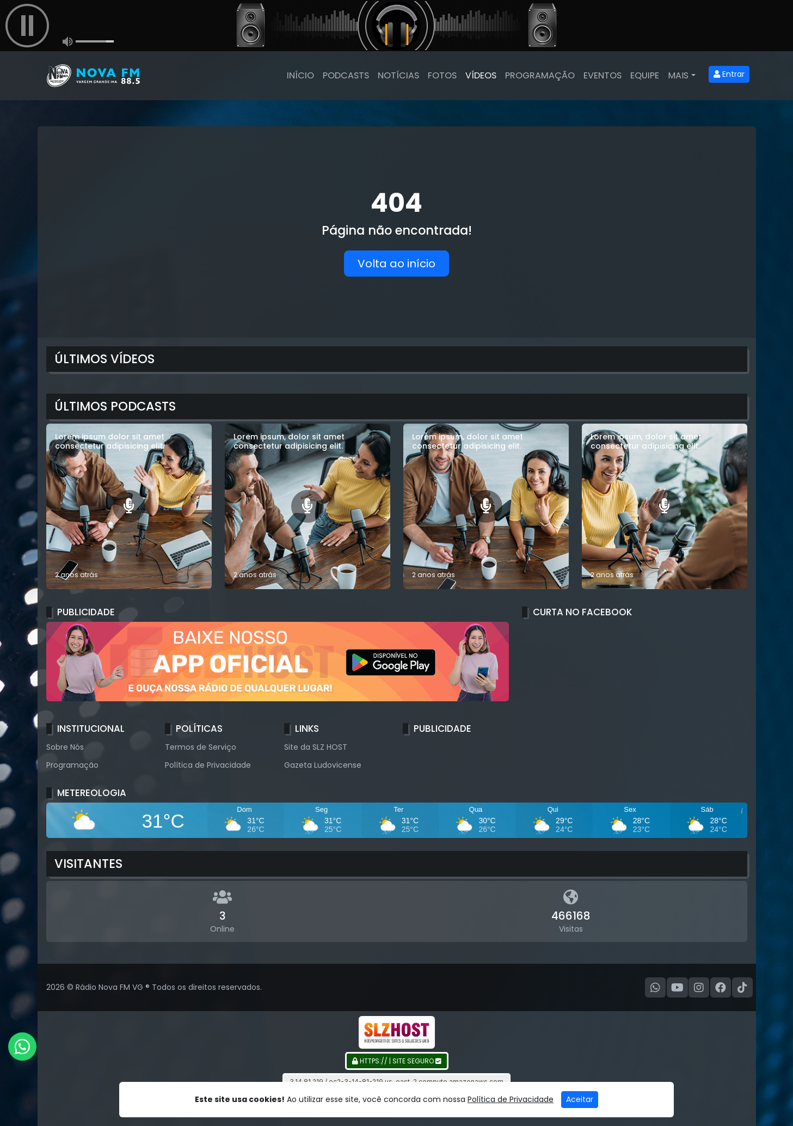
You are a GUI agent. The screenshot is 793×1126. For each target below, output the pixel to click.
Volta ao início (396, 263)
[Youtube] (677, 987)
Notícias (398, 75)
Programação (540, 75)
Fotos (442, 75)
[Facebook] (720, 987)
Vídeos (480, 75)
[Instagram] (699, 987)
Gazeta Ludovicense (322, 765)
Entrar (729, 74)
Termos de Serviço (200, 747)
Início (300, 75)
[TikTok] (742, 987)
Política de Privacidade (208, 765)
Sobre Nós (65, 747)
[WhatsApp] (655, 987)
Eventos (602, 75)
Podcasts (346, 75)
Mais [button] (678, 75)
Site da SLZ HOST (315, 747)
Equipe (644, 75)
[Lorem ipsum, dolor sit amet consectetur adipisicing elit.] (307, 506)
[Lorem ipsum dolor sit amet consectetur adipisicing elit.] (129, 506)
